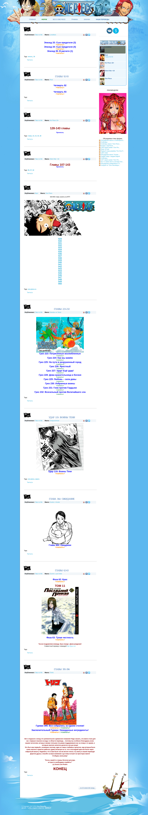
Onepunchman (54, 421)
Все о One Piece (59, 19)
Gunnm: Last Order (56, 574)
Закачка (87, 19)
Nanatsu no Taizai (55, 312)
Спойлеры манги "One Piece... (110, 144)
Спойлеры (104, 142)
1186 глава (104, 153)
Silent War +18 (54, 159)
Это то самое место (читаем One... (112, 162)
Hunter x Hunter (55, 502)
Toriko (52, 672)
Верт (36, 193)
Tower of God (104, 149)
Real (51, 80)
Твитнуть (30, 60)
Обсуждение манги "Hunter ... (110, 154)
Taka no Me (38, 35)
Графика (74, 19)
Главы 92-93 (106, 57)
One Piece (49, 193)
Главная (32, 19)
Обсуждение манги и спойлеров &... (112, 140)
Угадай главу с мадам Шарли (110, 156)
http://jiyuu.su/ (71, 646)
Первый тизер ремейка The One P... (112, 151)
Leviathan (53, 35)
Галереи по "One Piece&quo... (110, 165)
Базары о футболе (106, 146)
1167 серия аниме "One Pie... (110, 160)
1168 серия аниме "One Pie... (110, 147)
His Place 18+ (54, 120)
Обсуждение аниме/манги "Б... (110, 163)
